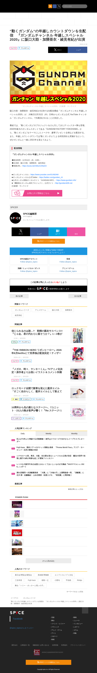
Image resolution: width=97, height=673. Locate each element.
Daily (23, 434)
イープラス (14, 598)
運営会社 (14, 645)
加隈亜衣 (67, 310)
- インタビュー (77, 624)
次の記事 (80, 296)
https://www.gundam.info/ (66, 180)
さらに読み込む (55, 561)
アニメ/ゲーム (39, 310)
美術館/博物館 (42, 575)
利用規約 (64, 645)
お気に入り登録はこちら (43, 193)
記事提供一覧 (25, 645)
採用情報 (55, 645)
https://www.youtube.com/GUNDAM (44, 175)
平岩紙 (67, 580)
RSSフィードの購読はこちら (50, 241)
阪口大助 (54, 310)
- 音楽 (52, 617)
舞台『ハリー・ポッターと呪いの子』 (29, 585)
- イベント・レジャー (58, 624)
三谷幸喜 (17, 580)
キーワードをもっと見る (76, 592)
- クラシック (55, 627)
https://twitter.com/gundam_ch (51, 177)
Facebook (18, 619)
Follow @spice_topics (29, 262)
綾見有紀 (17, 315)
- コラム (75, 630)
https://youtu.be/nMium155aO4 (34, 166)
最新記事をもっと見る (76, 489)
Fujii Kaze (31, 580)
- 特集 (74, 633)
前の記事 (17, 296)
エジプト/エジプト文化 (63, 575)
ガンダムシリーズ (21, 310)
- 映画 (52, 639)
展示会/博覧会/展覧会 (22, 575)
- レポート (75, 627)
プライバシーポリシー (78, 645)
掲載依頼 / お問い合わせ (41, 645)
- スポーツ (54, 636)
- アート (53, 633)
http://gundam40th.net (63, 183)
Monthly (74, 434)
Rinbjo (78, 580)
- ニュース (75, 620)
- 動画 (74, 617)
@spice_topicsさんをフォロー (22, 628)
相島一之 (44, 580)
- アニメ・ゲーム (56, 630)
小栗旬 (56, 580)
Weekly (48, 434)
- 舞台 (52, 620)
